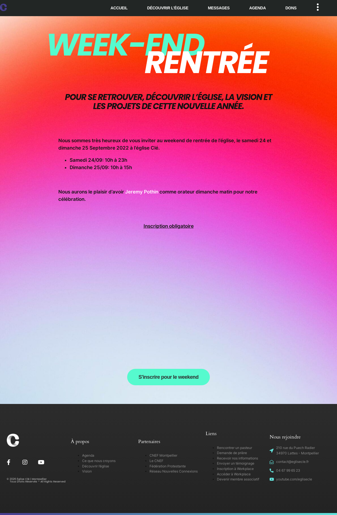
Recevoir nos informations (237, 458)
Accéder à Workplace (234, 474)
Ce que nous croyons (99, 461)
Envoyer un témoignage (235, 463)
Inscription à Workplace (235, 469)
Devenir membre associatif (238, 479)
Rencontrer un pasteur (234, 448)
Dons (291, 8)
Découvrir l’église (167, 8)
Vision (87, 471)
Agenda (257, 8)
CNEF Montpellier (163, 455)
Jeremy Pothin (141, 192)
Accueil (118, 8)
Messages (219, 8)
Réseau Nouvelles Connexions (174, 471)
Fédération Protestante (168, 466)
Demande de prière (232, 453)
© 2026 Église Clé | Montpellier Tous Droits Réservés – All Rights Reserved (36, 480)
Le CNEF (156, 461)
